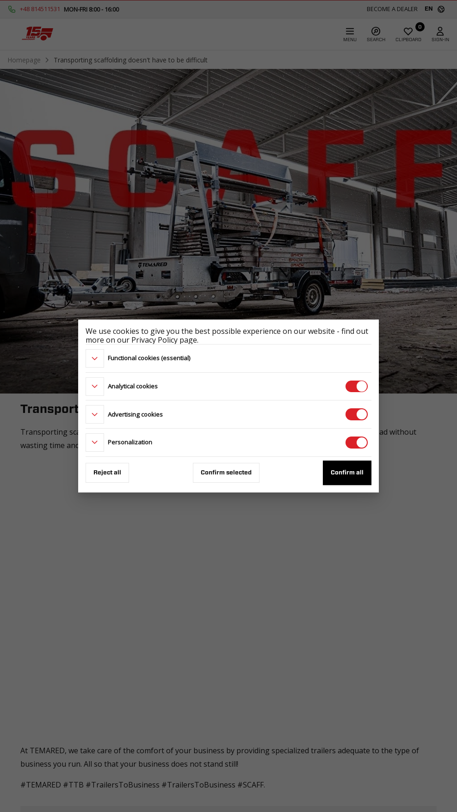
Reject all (107, 473)
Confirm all (347, 473)
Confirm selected (226, 473)
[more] (95, 358)
